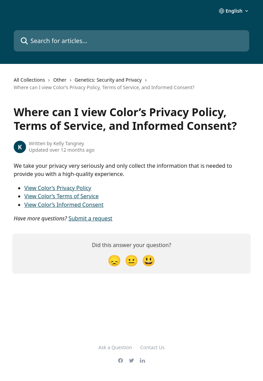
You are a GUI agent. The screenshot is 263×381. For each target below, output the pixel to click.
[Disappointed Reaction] (114, 260)
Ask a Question (115, 347)
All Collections (29, 80)
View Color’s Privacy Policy (57, 188)
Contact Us (152, 347)
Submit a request (90, 218)
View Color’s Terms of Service (61, 196)
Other (59, 80)
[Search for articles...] (131, 41)
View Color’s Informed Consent (63, 204)
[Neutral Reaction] (131, 260)
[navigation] (131, 86)
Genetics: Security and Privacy (108, 80)
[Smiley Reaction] (148, 260)
